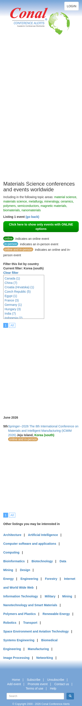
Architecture (12, 535)
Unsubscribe (55, 679)
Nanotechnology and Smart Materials (30, 605)
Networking (44, 657)
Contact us (61, 684)
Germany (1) (13, 304)
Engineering (29, 579)
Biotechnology (42, 561)
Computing (11, 552)
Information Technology (20, 596)
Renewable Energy (56, 614)
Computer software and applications (29, 543)
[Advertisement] (20, 114)
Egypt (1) (11, 296)
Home (16, 679)
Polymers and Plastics (19, 614)
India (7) (10, 313)
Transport (30, 622)
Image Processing (16, 657)
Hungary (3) (13, 309)
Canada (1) (12, 278)
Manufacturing (38, 649)
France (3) (12, 300)
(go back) (32, 217)
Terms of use (34, 688)
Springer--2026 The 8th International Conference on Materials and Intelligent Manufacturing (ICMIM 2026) (43, 431)
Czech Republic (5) (18, 291)
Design (25, 570)
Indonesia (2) (14, 318)
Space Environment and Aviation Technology (36, 631)
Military (50, 596)
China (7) (11, 283)
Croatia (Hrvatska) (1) (19, 287)
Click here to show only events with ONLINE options (41, 227)
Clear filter (10, 272)
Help (53, 688)
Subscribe (33, 679)
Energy (8, 579)
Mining (67, 596)
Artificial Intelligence (43, 535)
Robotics (9, 622)
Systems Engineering (18, 640)
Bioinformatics (14, 561)
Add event (14, 684)
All (12, 325)
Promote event (38, 684)
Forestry (51, 579)
